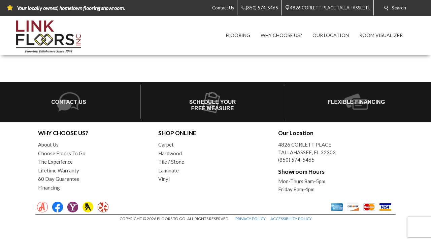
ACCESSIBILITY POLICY (291, 218)
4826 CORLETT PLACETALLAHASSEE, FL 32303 (307, 148)
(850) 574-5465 (296, 160)
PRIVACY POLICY (250, 218)
